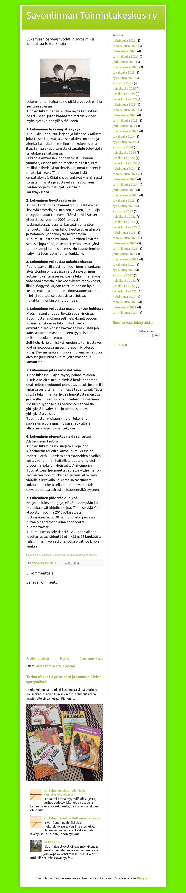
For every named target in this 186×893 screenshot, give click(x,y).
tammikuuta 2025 (125, 120)
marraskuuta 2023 (125, 195)
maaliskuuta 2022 (125, 302)
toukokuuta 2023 (125, 227)
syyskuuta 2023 (123, 206)
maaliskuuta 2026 (125, 46)
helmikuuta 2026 (124, 51)
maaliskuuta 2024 (125, 174)
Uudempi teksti (38, 658)
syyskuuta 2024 (123, 142)
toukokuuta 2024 (125, 163)
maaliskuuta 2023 (125, 238)
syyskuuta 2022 (123, 270)
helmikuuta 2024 (124, 179)
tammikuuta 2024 (125, 184)
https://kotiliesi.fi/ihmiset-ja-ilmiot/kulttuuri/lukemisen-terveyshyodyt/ (61, 554)
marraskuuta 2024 (125, 131)
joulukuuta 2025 (124, 62)
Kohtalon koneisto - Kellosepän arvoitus (72, 818)
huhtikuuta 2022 (124, 296)
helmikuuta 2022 (124, 307)
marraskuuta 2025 (125, 67)
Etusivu (64, 658)
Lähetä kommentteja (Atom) (55, 666)
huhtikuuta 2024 (124, 168)
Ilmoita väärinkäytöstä (133, 323)
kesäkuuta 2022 (124, 286)
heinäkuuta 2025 (124, 88)
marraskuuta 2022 (125, 259)
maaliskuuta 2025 (125, 110)
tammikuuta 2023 (125, 248)
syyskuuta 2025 (123, 78)
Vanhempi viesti (91, 658)
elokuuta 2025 (123, 83)
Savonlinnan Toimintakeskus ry (91, 15)
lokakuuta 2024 (124, 136)
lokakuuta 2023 (124, 200)
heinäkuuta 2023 (124, 216)
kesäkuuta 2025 (124, 94)
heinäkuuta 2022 (124, 280)
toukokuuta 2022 (125, 291)
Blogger (143, 878)
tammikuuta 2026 (125, 56)
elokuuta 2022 (123, 275)
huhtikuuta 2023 (124, 232)
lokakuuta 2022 (124, 264)
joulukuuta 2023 (124, 190)
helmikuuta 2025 (124, 115)
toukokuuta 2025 (125, 99)
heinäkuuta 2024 (124, 152)
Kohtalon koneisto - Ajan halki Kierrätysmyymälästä (65, 792)
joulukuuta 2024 (124, 126)
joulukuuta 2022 (124, 254)
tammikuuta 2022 (125, 312)
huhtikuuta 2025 (124, 104)
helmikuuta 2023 (124, 243)
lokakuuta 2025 (124, 72)
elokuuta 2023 (123, 211)
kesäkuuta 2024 (124, 158)
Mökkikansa (52, 842)
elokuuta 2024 (123, 147)
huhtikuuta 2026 (124, 40)
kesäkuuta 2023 (124, 222)
